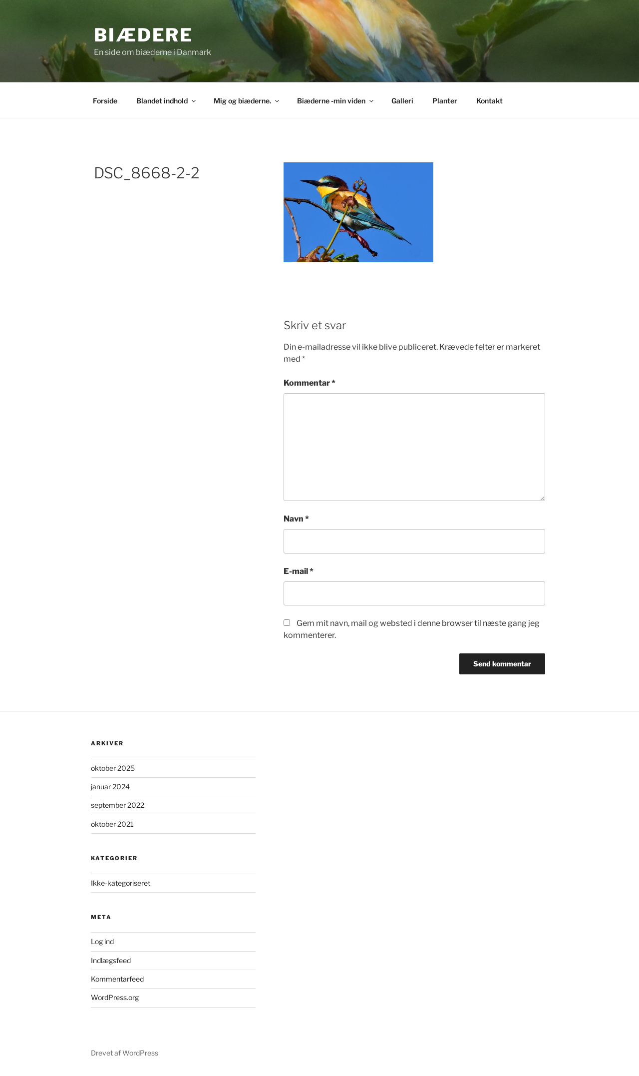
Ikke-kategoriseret (120, 883)
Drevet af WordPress (124, 1053)
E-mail (299, 571)
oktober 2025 (113, 768)
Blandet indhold (166, 100)
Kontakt (489, 100)
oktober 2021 (112, 824)
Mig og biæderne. (247, 100)
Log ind (102, 941)
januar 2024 (110, 786)
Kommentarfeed (117, 979)
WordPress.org (115, 997)
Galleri (402, 100)
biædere (143, 35)
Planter (444, 100)
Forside (105, 100)
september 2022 (117, 805)
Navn (296, 519)
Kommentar (309, 383)
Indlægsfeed (111, 960)
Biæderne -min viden (336, 100)
